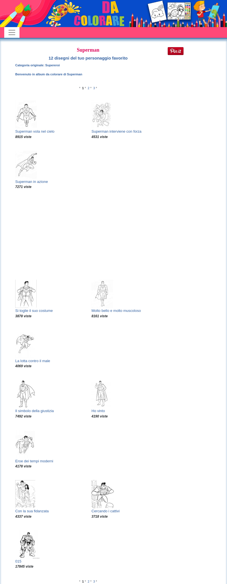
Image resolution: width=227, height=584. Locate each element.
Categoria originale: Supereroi (37, 65)
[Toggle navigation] (11, 32)
